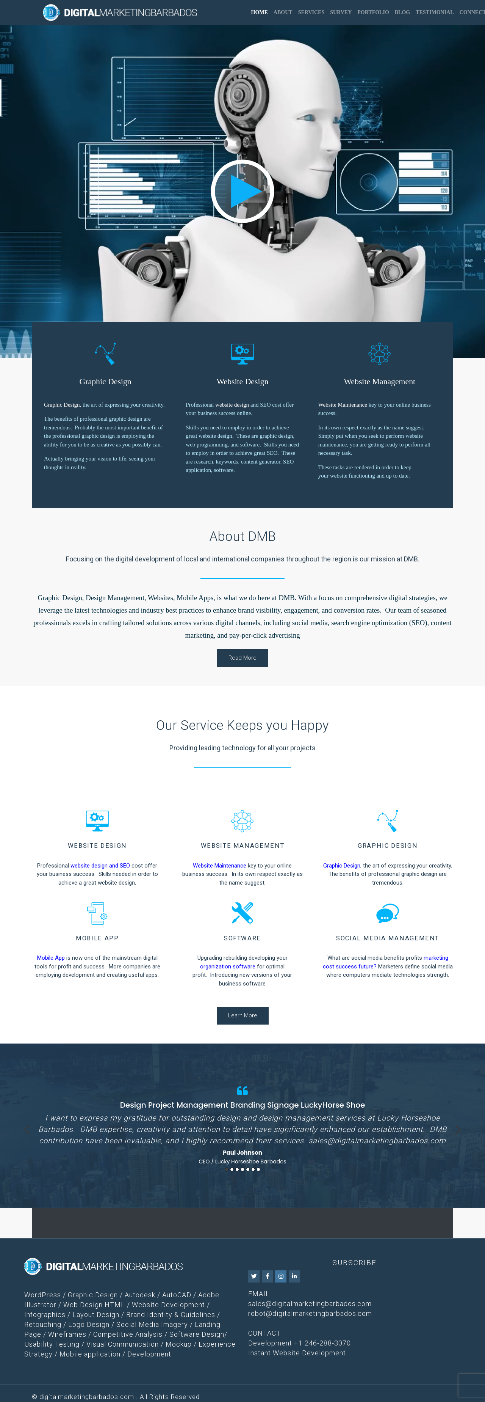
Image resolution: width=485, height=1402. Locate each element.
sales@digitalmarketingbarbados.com (377, 1140)
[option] (242, 1123)
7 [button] (258, 1169)
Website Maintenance (342, 405)
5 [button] (248, 1169)
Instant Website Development (297, 1353)
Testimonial (435, 12)
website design (232, 405)
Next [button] (458, 1130)
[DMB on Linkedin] (294, 1276)
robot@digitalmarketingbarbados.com (310, 1313)
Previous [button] (27, 1130)
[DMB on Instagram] (280, 1276)
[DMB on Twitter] (254, 1276)
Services (311, 12)
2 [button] (232, 1169)
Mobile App (51, 957)
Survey (341, 12)
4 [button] (242, 1169)
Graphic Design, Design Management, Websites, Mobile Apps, (126, 598)
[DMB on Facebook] (267, 1276)
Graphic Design (62, 405)
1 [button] (226, 1169)
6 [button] (253, 1169)
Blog (402, 12)
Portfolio (373, 12)
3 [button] (237, 1169)
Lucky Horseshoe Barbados (250, 1161)
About (283, 12)
